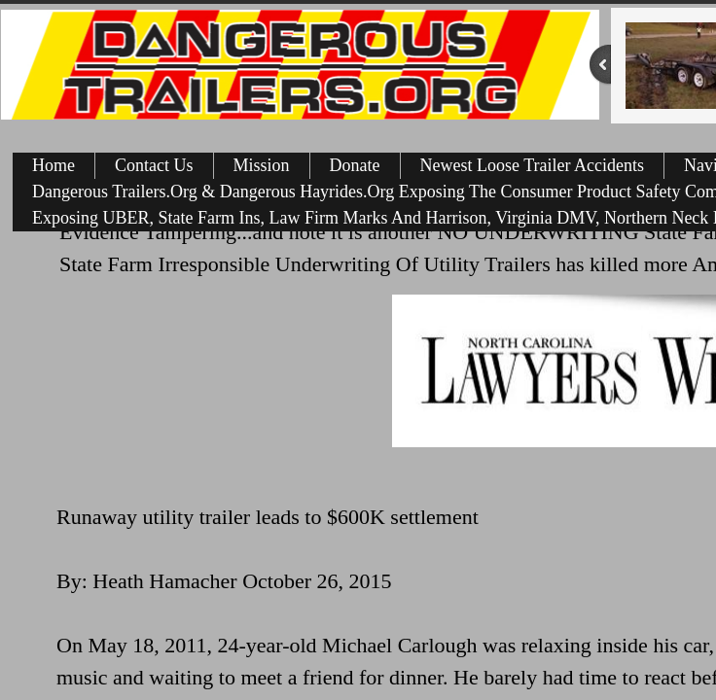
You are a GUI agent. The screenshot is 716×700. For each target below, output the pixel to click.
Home (53, 165)
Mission (261, 165)
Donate (355, 165)
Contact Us (154, 165)
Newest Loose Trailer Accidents (532, 165)
